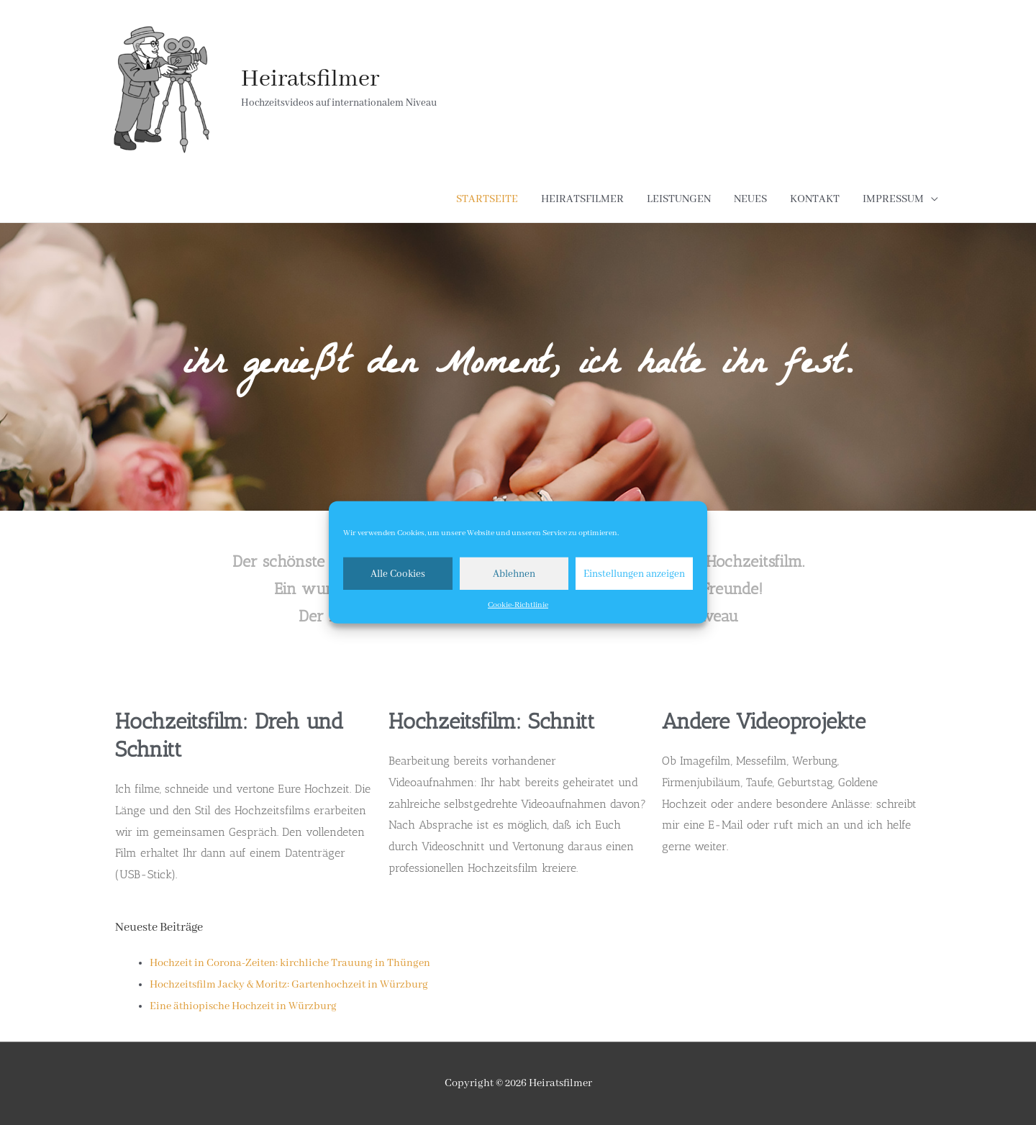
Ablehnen (514, 573)
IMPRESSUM (893, 199)
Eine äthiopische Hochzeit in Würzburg (243, 1006)
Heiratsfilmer (310, 79)
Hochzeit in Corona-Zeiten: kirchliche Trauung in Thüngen (290, 963)
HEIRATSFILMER (582, 199)
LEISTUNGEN (679, 199)
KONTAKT (815, 199)
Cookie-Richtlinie (518, 605)
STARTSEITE (487, 199)
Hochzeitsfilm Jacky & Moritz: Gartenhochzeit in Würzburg (289, 984)
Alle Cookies (398, 573)
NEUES (750, 199)
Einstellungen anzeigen (634, 573)
